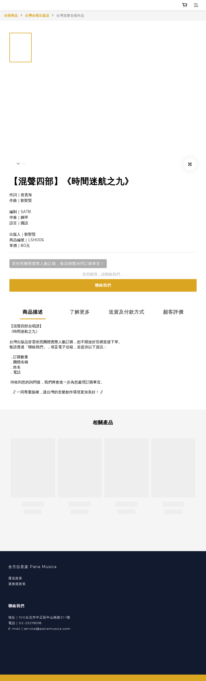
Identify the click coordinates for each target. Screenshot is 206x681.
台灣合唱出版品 (37, 15)
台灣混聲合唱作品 (70, 15)
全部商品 (11, 15)
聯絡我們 (103, 285)
